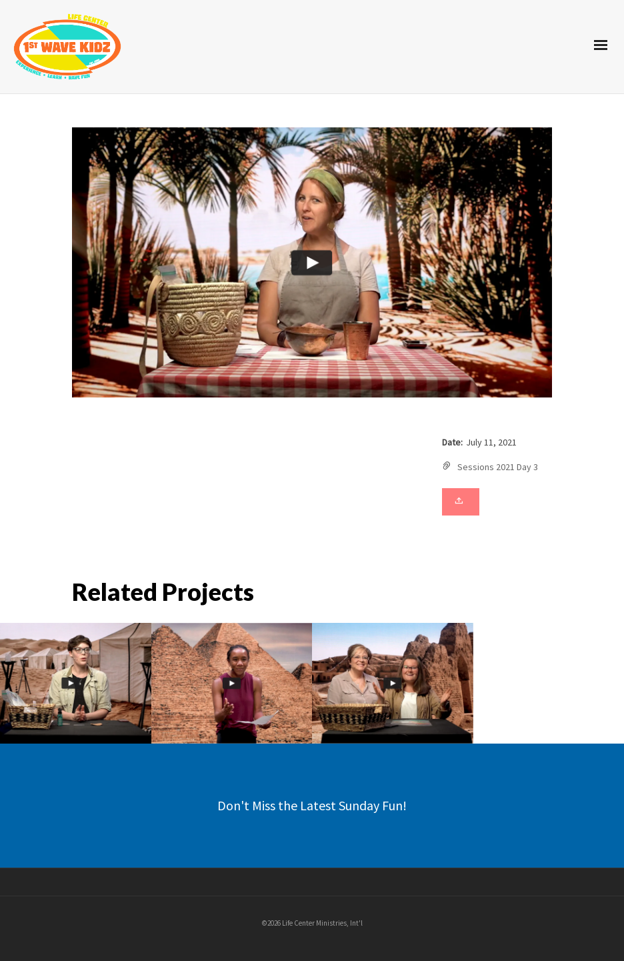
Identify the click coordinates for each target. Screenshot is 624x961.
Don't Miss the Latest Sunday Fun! (312, 805)
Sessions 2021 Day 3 (497, 467)
